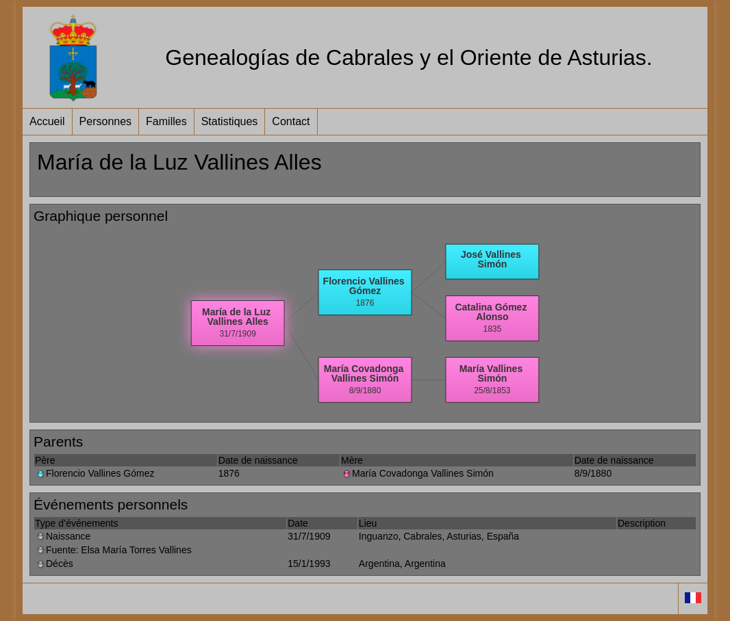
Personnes (105, 121)
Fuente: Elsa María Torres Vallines (113, 549)
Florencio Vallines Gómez (94, 473)
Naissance (62, 536)
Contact (291, 121)
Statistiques (229, 121)
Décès (54, 563)
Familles (166, 121)
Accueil (47, 121)
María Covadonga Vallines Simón (417, 473)
